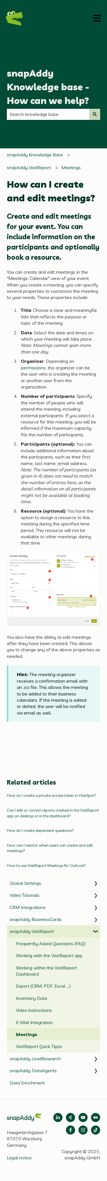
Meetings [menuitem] (26, 1034)
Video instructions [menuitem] (34, 1010)
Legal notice (19, 1157)
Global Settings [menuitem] (25, 883)
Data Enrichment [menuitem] (27, 1083)
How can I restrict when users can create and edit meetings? (50, 848)
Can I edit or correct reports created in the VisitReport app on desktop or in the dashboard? (53, 813)
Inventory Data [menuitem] (31, 998)
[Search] (94, 114)
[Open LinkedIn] (57, 1117)
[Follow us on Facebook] (70, 1130)
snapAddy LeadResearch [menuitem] (35, 1058)
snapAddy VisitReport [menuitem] (32, 931)
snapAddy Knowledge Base (35, 154)
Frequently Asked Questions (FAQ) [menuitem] (51, 943)
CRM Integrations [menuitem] (28, 907)
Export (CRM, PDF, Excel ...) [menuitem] (43, 986)
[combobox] (48, 114)
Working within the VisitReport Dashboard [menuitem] (46, 971)
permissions (33, 368)
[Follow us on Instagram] (83, 1130)
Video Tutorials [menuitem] (24, 895)
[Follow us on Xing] (70, 1117)
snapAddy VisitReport (29, 167)
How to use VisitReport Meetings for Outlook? (46, 865)
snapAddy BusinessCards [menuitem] (36, 919)
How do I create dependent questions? (40, 830)
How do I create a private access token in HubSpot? (51, 795)
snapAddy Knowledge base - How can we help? (48, 86)
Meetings (71, 167)
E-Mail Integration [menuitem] (34, 1022)
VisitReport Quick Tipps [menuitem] (39, 1046)
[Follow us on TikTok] (95, 1130)
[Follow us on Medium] (83, 1117)
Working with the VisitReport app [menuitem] (49, 955)
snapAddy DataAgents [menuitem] (33, 1070)
